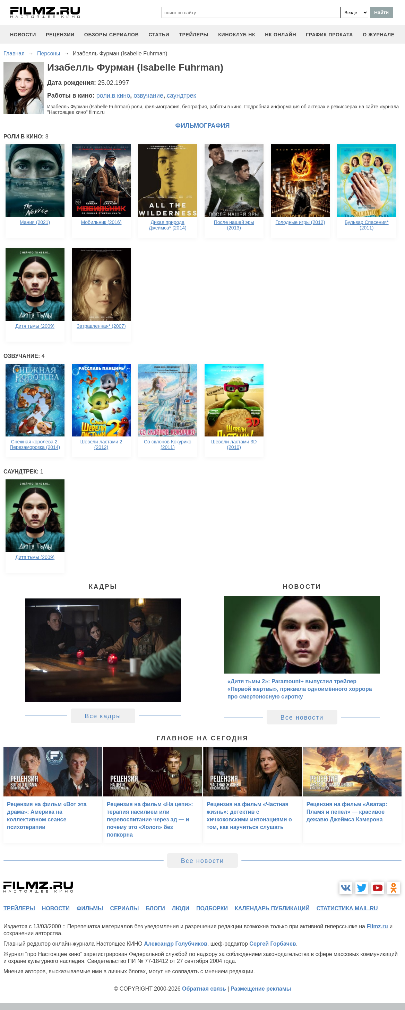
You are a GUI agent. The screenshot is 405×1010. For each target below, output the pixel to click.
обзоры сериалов (111, 34)
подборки (212, 908)
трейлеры (193, 34)
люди (180, 908)
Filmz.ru (377, 926)
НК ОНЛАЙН (280, 34)
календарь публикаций (272, 908)
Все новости (302, 717)
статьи (158, 34)
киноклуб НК (236, 34)
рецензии (60, 34)
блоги (155, 908)
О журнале (379, 34)
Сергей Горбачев (272, 944)
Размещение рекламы (261, 989)
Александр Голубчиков (175, 944)
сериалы (124, 908)
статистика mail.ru (347, 908)
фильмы (90, 908)
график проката (329, 34)
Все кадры (103, 716)
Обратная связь (204, 989)
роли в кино (113, 95)
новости (23, 34)
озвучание (148, 95)
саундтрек (181, 95)
